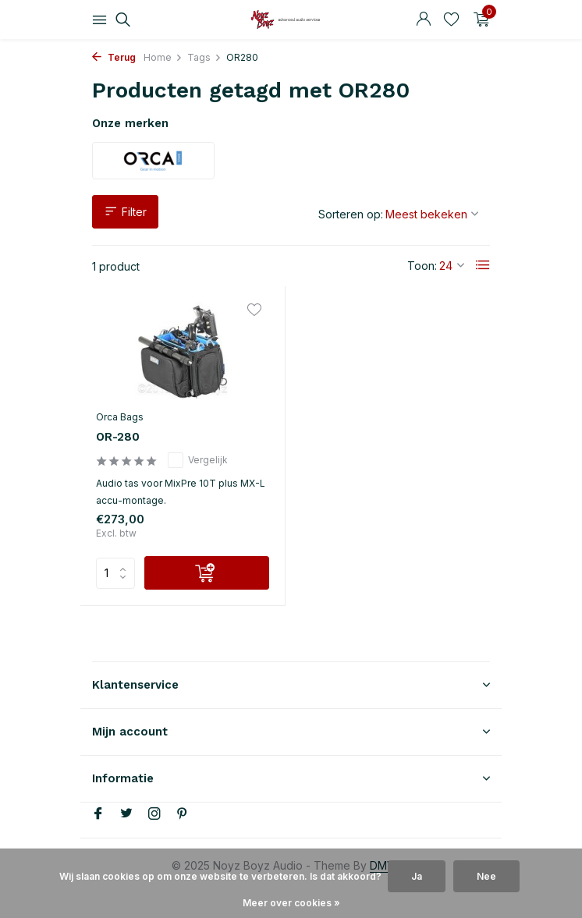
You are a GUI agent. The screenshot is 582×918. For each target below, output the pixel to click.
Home (163, 57)
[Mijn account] (423, 19)
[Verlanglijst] (451, 19)
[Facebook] (98, 814)
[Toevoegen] (206, 573)
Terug (114, 57)
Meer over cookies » (291, 903)
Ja (416, 876)
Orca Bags (120, 417)
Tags (204, 57)
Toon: (422, 265)
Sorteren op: (350, 214)
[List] (483, 265)
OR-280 (118, 437)
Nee (486, 876)
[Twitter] (126, 814)
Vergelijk (198, 460)
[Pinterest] (182, 814)
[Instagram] (154, 814)
